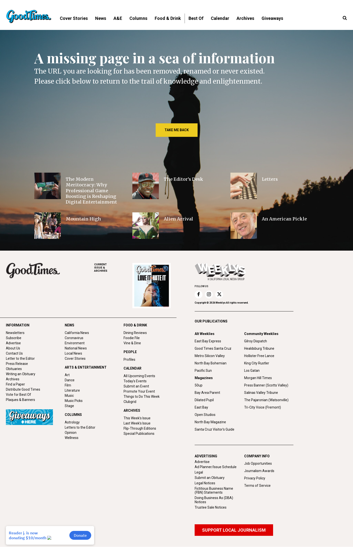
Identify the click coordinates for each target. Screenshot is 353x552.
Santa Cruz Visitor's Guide (214, 429)
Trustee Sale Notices (211, 507)
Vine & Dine (132, 343)
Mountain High (83, 219)
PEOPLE (130, 352)
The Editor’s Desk (183, 179)
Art (67, 375)
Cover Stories (75, 358)
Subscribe (13, 338)
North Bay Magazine (210, 422)
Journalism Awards (259, 471)
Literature (72, 390)
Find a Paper (15, 384)
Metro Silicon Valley (210, 356)
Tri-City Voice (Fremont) (262, 407)
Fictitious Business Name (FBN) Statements (214, 491)
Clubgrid (130, 402)
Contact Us (14, 353)
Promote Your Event (139, 391)
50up (198, 385)
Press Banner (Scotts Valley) (266, 385)
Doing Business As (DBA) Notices (214, 500)
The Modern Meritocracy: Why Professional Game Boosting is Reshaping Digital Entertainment (91, 190)
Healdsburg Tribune (259, 348)
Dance (70, 380)
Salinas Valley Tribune (261, 393)
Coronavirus (74, 338)
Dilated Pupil (204, 400)
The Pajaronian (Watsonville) (266, 400)
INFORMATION (17, 325)
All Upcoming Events (139, 376)
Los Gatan (252, 370)
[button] (344, 18)
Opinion (70, 433)
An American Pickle (284, 219)
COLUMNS (73, 415)
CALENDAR (132, 368)
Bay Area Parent (207, 393)
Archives (12, 379)
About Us (13, 348)
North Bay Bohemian (211, 363)
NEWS (69, 325)
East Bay (201, 407)
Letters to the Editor (80, 427)
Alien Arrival (178, 219)
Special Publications (139, 434)
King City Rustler (256, 363)
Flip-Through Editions (140, 428)
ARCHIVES (113, 267)
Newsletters (15, 333)
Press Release (17, 364)
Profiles (129, 359)
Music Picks (74, 401)
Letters (270, 179)
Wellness (71, 438)
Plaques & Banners (20, 400)
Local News (73, 353)
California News (77, 333)
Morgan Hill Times (258, 378)
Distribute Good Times (23, 389)
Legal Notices (205, 483)
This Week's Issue (137, 418)
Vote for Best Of (18, 395)
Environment (75, 343)
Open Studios (205, 415)
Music (69, 396)
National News (76, 348)
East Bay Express (208, 341)
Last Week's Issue (137, 423)
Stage (69, 406)
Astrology (72, 422)
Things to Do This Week (142, 396)
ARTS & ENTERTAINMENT (86, 367)
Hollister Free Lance (259, 356)
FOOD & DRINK (135, 325)
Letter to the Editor (20, 358)
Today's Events (135, 381)
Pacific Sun (203, 370)
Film (68, 385)
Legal (199, 472)
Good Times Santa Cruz (213, 348)
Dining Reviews (135, 333)
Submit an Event (136, 386)
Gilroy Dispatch (255, 341)
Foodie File (132, 338)
